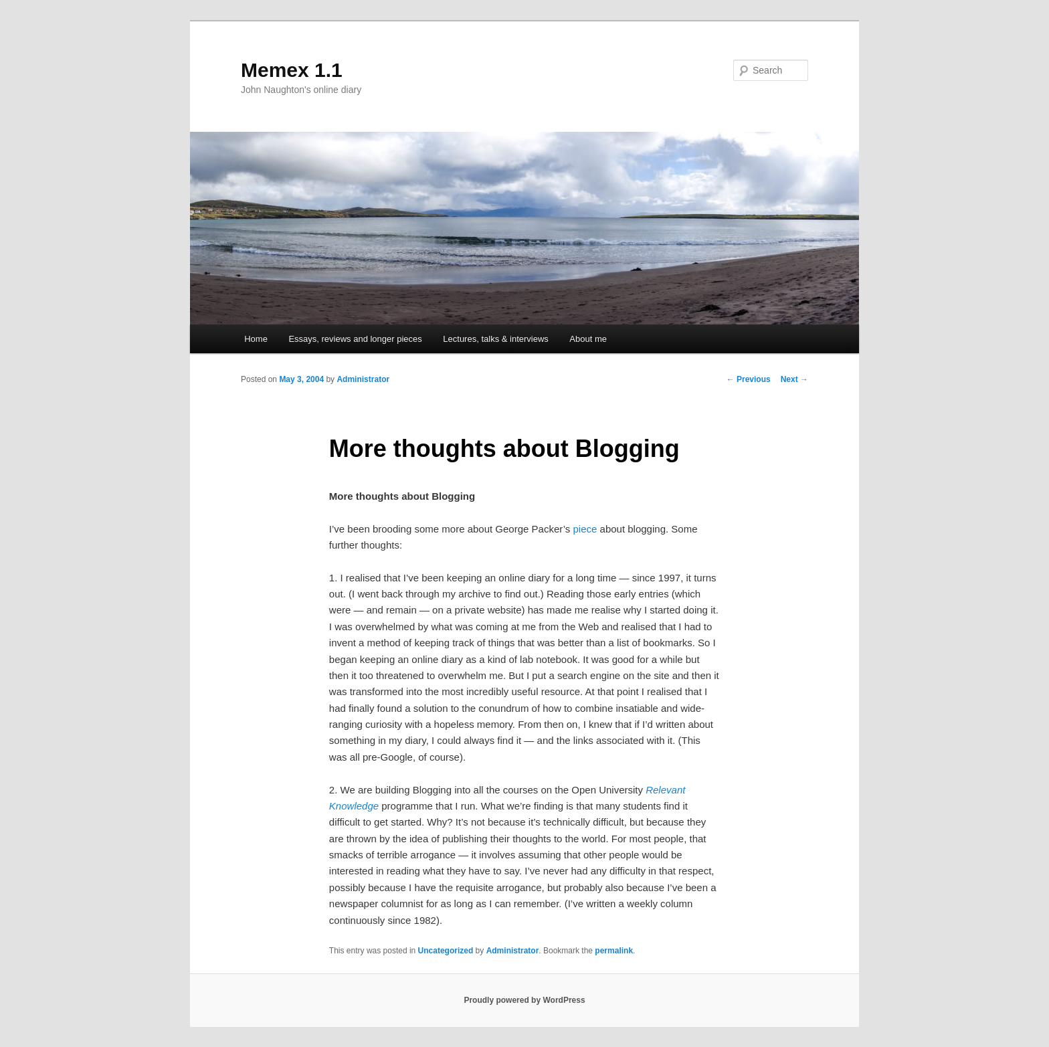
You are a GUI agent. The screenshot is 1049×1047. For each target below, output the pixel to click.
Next (794, 379)
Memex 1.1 (292, 70)
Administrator (363, 379)
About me (588, 339)
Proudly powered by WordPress (524, 1000)
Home (256, 339)
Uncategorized (446, 950)
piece (585, 529)
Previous (749, 379)
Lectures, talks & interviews (496, 339)
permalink (614, 950)
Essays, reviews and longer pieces (354, 339)
